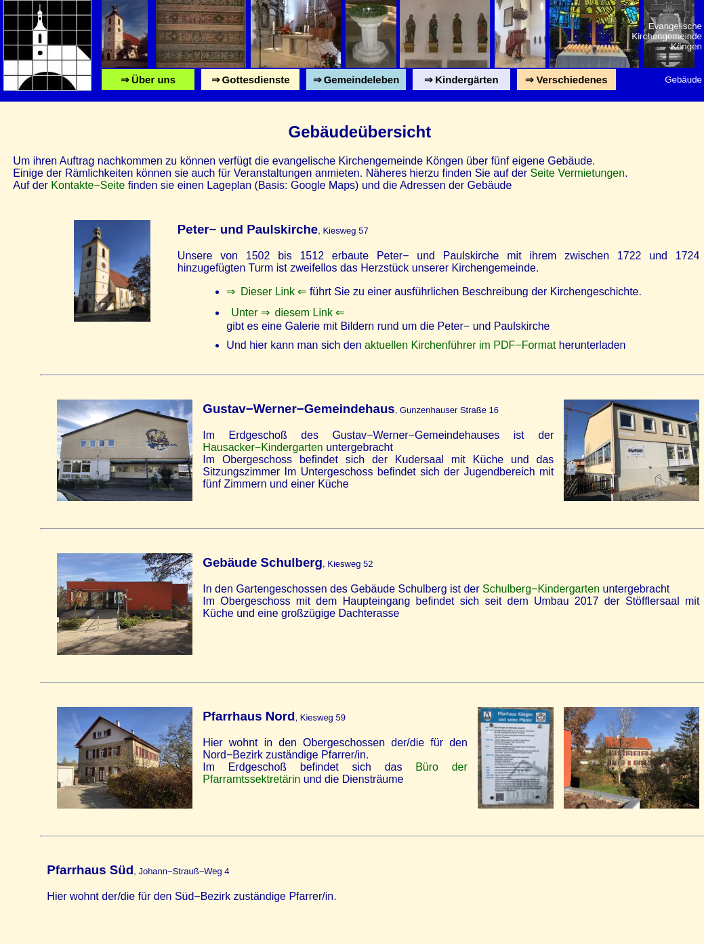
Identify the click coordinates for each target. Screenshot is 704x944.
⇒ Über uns (148, 82)
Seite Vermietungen (577, 173)
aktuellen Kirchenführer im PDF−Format (460, 345)
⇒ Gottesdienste (250, 82)
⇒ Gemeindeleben (355, 82)
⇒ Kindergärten (461, 82)
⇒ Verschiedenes (566, 82)
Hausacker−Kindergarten (263, 447)
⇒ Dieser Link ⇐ (266, 291)
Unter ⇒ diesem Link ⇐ (287, 312)
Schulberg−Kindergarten (541, 589)
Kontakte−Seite (88, 185)
